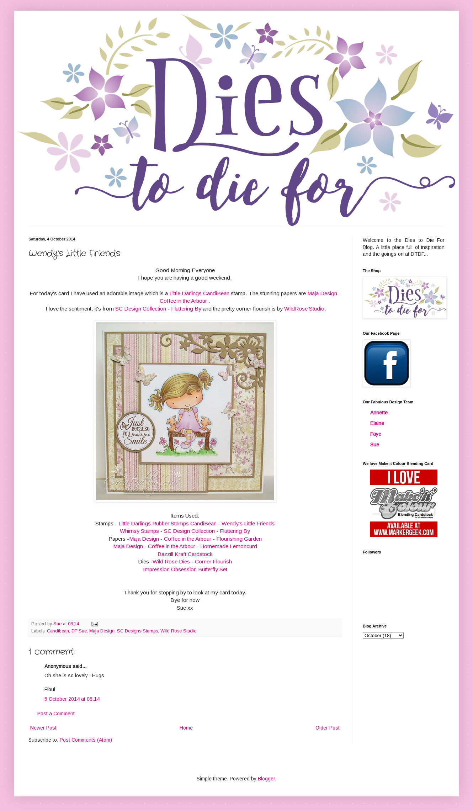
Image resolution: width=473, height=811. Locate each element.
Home (186, 728)
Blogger (266, 778)
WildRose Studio (304, 309)
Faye (375, 434)
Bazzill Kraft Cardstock (185, 554)
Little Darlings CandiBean (198, 293)
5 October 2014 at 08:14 (72, 699)
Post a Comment (56, 713)
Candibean (58, 631)
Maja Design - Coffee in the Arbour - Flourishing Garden (195, 539)
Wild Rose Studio (178, 631)
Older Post (327, 728)
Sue (374, 444)
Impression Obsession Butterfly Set (185, 569)
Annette (379, 412)
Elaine (377, 423)
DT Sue (79, 631)
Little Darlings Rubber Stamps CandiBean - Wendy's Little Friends (196, 523)
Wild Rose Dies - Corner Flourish (192, 561)
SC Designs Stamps (137, 631)
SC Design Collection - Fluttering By (158, 309)
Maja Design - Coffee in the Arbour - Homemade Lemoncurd (185, 546)
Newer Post (43, 728)
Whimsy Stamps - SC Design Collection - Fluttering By (185, 531)
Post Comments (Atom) (86, 740)
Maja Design (102, 631)
